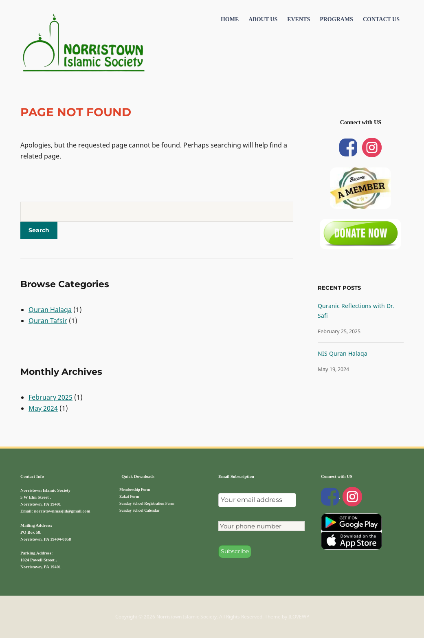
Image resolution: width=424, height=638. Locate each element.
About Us (262, 19)
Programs (336, 19)
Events (298, 19)
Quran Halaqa (50, 309)
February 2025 (50, 397)
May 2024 (43, 408)
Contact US (381, 19)
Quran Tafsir (48, 320)
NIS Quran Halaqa (342, 353)
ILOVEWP (298, 616)
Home (230, 19)
